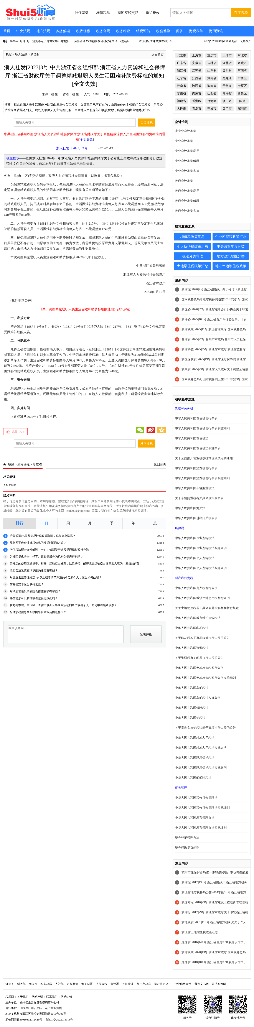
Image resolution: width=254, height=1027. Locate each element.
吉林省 (211, 63)
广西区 (242, 78)
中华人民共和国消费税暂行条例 (196, 468)
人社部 (59, 984)
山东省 (211, 70)
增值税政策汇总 (192, 237)
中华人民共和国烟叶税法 (191, 707)
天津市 (227, 55)
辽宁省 (181, 78)
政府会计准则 (184, 181)
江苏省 (196, 70)
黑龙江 (227, 78)
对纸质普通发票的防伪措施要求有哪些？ (35, 591)
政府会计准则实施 (187, 210)
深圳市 (242, 108)
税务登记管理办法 (187, 837)
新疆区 (242, 93)
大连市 (181, 108)
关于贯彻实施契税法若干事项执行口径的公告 (205, 727)
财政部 (21, 984)
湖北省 (227, 63)
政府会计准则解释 (187, 200)
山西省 (211, 93)
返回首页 (158, 54)
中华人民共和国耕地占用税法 (194, 737)
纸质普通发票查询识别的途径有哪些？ (34, 570)
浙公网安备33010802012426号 (23, 1019)
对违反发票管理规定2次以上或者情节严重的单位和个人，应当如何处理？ (56, 577)
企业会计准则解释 (187, 161)
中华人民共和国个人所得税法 (194, 558)
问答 (179, 31)
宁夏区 (242, 85)
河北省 (242, 55)
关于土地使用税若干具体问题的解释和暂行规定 (207, 608)
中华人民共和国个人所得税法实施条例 (201, 568)
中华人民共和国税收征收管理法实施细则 (202, 807)
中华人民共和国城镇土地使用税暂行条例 (202, 598)
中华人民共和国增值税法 (191, 438)
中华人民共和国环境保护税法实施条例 (201, 767)
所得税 (179, 528)
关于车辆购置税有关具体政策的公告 (199, 498)
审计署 (115, 984)
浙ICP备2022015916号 (59, 1019)
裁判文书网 (202, 984)
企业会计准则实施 (187, 171)
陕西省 (196, 85)
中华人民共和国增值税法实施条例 (198, 448)
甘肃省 (181, 93)
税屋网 (9, 996)
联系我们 (52, 996)
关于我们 (22, 996)
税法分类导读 (192, 256)
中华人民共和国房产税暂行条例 (196, 588)
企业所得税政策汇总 (230, 237)
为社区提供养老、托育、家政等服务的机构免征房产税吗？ (46, 556)
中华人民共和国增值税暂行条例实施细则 (202, 428)
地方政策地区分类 (231, 256)
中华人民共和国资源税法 (191, 648)
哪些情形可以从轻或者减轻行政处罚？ (34, 598)
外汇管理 (128, 984)
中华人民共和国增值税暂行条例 (196, 418)
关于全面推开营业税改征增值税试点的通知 (204, 458)
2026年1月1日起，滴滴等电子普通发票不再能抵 (39, 41)
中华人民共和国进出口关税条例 (196, 518)
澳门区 (227, 101)
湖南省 (211, 78)
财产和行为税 (184, 578)
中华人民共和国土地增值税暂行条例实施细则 (205, 678)
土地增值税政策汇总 (192, 266)
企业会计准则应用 (187, 151)
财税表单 (196, 31)
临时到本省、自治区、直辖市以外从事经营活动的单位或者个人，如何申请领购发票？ (63, 605)
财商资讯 (216, 31)
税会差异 (163, 31)
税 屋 (54, 94)
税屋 (9, 54)
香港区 (196, 101)
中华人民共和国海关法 (190, 508)
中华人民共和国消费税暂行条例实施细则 (202, 478)
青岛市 (196, 108)
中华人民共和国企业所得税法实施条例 (201, 548)
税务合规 (103, 31)
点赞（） (18, 431)
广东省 (181, 63)
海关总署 (87, 984)
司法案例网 (219, 984)
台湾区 (211, 101)
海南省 (211, 85)
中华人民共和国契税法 (190, 717)
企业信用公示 (182, 984)
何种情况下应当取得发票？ (27, 584)
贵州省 (227, 85)
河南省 (242, 70)
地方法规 (43, 31)
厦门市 (227, 108)
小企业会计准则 (185, 131)
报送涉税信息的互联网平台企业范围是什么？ (38, 612)
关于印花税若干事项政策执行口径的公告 (202, 638)
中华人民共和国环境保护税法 (194, 757)
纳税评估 (143, 31)
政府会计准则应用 (187, 191)
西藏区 (242, 63)
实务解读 (63, 31)
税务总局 (46, 984)
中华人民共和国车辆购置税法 (194, 488)
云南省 (181, 85)
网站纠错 (66, 996)
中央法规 (23, 31)
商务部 (33, 984)
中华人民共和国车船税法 (191, 688)
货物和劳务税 (184, 408)
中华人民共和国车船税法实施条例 (198, 697)
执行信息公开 (162, 984)
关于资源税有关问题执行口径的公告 (199, 658)
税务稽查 (123, 31)
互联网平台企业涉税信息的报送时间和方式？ (38, 542)
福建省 (181, 101)
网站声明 (37, 996)
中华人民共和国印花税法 (191, 628)
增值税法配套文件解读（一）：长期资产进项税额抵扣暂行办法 (49, 549)
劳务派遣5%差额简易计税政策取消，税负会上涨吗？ (43, 535)
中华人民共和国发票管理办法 (194, 817)
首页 (6, 31)
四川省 (227, 70)
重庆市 (211, 55)
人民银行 (101, 984)
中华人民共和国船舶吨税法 (193, 777)
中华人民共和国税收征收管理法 (196, 797)
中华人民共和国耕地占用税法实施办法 (201, 747)
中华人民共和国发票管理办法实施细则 (201, 827)
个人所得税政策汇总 (192, 246)
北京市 (181, 55)
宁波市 (211, 108)
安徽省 (196, 63)
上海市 (196, 55)
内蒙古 (196, 93)
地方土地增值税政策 (230, 266)
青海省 (227, 93)
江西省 (196, 78)
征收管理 (181, 787)
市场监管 (72, 984)
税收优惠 (83, 31)
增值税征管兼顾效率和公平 (156, 41)
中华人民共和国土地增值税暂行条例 (199, 668)
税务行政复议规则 (187, 847)
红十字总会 (144, 984)
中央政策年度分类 (231, 246)
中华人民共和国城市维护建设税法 (198, 618)
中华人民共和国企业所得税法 (194, 538)
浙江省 (35, 54)
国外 (242, 101)
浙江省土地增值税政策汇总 (199, 932)
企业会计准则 (184, 141)
